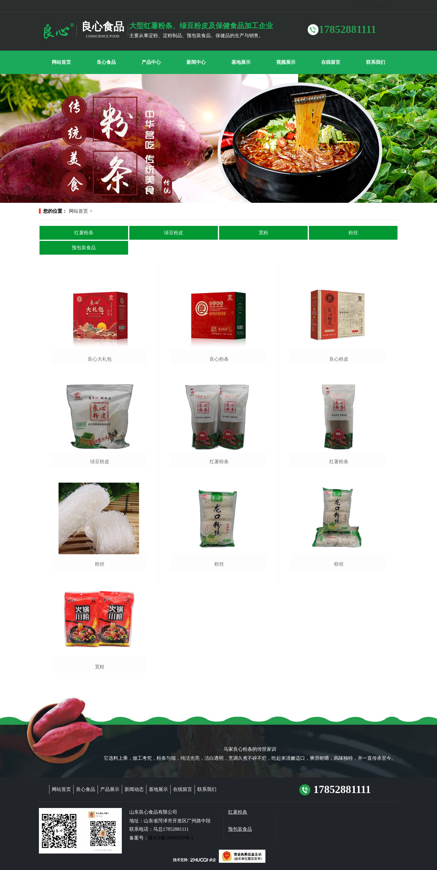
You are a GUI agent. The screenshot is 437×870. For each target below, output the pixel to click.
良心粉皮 (338, 359)
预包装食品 (84, 247)
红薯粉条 (83, 232)
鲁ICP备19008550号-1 (170, 837)
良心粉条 (219, 359)
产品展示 (109, 789)
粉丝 (353, 232)
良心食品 (85, 789)
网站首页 (361, 6)
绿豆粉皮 (173, 232)
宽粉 (263, 232)
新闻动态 (134, 789)
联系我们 (206, 789)
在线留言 (381, 6)
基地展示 (158, 789)
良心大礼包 (100, 359)
